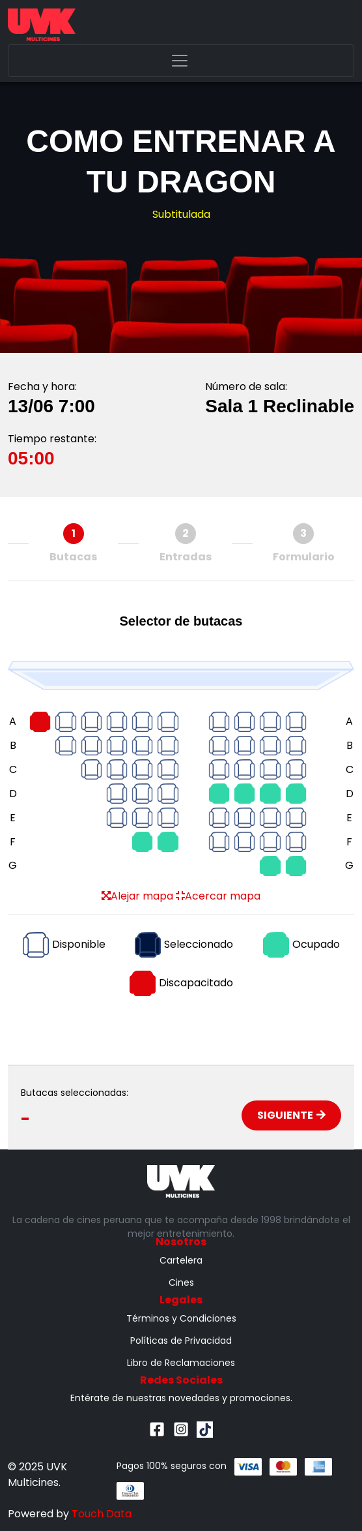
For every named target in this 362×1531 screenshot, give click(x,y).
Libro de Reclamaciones (181, 1362)
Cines (181, 1282)
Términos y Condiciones (181, 1318)
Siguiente (291, 1115)
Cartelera (181, 1260)
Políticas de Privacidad (181, 1340)
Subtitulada (181, 214)
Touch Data (102, 1513)
